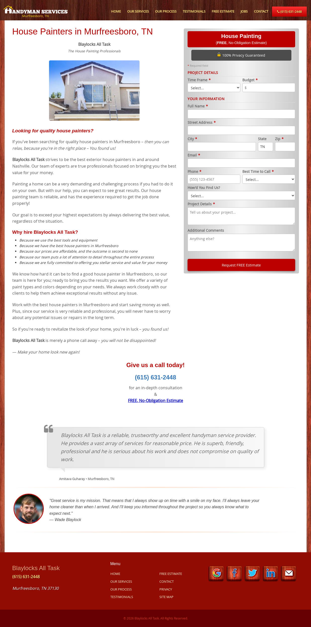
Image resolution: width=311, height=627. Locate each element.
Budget (250, 80)
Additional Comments (206, 230)
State (262, 139)
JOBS (244, 11)
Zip (279, 139)
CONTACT (261, 11)
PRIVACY (165, 589)
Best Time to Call (258, 172)
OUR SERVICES (138, 11)
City (192, 139)
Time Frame (199, 80)
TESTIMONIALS (194, 11)
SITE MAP (166, 597)
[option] (94, 90)
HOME (116, 11)
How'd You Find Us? (204, 188)
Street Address (202, 123)
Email (194, 155)
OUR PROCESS (165, 11)
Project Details (201, 204)
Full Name (198, 106)
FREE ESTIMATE (223, 11)
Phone (194, 172)
